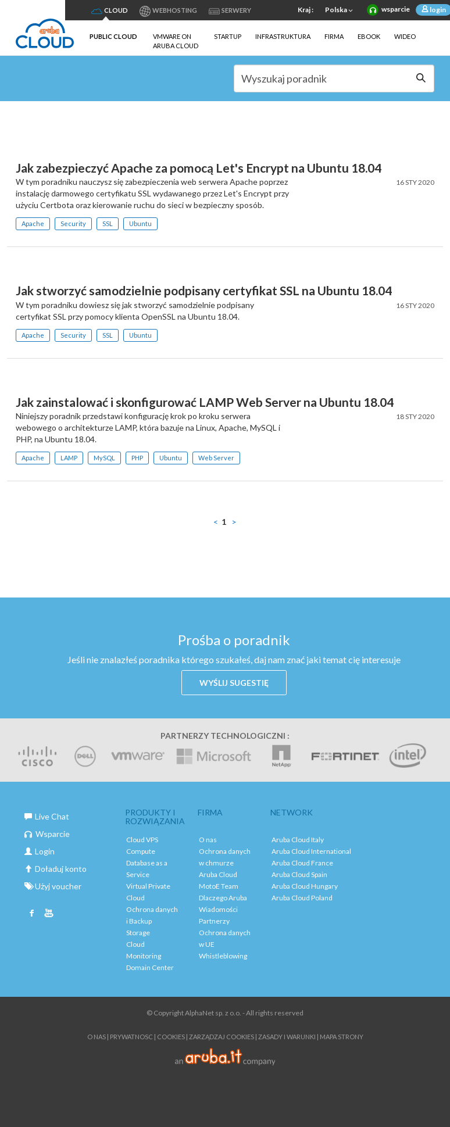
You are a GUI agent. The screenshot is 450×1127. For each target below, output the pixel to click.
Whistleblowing (223, 955)
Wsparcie (47, 834)
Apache (33, 223)
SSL (107, 223)
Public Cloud (113, 36)
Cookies (171, 1036)
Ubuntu (140, 223)
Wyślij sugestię (234, 683)
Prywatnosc (131, 1036)
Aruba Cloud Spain (299, 874)
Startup (227, 36)
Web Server (216, 457)
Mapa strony (341, 1036)
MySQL (104, 457)
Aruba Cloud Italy (298, 839)
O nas (208, 839)
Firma (334, 36)
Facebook (32, 914)
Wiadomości (218, 909)
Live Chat (46, 816)
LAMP (68, 457)
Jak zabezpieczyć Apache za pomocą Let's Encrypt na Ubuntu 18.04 (198, 167)
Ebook (369, 36)
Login (39, 851)
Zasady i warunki (287, 1036)
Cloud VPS (142, 839)
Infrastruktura (282, 36)
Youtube (48, 914)
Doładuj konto (55, 869)
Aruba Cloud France (302, 862)
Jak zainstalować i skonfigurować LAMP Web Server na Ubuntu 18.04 (205, 402)
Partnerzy (214, 921)
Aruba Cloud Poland (302, 897)
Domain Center (150, 967)
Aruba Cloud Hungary (305, 886)
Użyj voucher (52, 886)
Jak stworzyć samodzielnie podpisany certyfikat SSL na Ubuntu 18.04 (204, 290)
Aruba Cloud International (311, 851)
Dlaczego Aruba (223, 897)
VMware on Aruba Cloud (175, 41)
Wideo (405, 36)
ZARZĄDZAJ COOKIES (221, 1036)
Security (73, 223)
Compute (140, 851)
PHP (137, 457)
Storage (138, 932)
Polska (340, 10)
